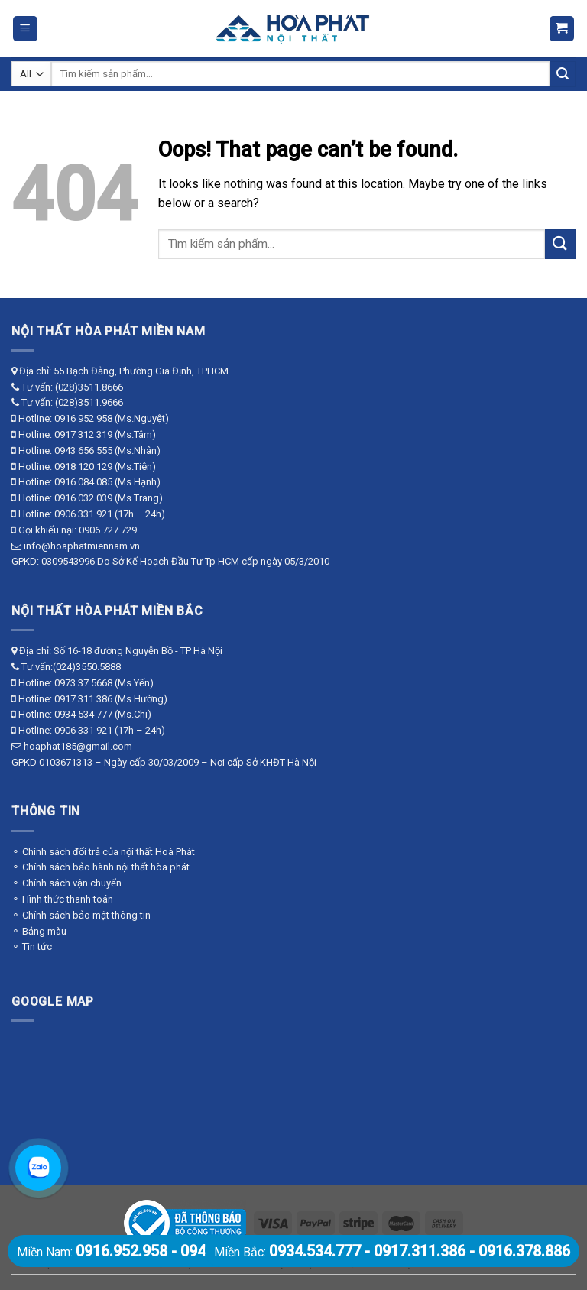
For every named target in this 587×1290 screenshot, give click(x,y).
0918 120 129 (83, 466)
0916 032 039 (83, 498)
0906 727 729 (108, 530)
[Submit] (563, 74)
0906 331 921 (83, 514)
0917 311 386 (83, 699)
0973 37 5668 (83, 683)
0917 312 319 (83, 434)
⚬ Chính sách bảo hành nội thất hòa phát (100, 867)
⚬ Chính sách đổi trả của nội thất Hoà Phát (103, 851)
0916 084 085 (83, 482)
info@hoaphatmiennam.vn (82, 546)
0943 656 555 (83, 450)
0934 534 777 (83, 714)
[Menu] (25, 28)
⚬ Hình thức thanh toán (62, 899)
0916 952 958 (83, 418)
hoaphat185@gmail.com (78, 746)
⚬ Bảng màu (38, 931)
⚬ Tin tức (31, 946)
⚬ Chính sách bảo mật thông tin (81, 915)
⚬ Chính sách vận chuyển (66, 883)
